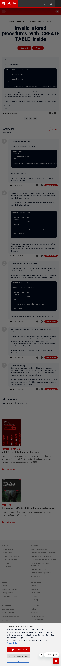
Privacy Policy (12, 643)
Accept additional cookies (19, 649)
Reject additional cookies (18, 656)
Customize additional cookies (18, 661)
